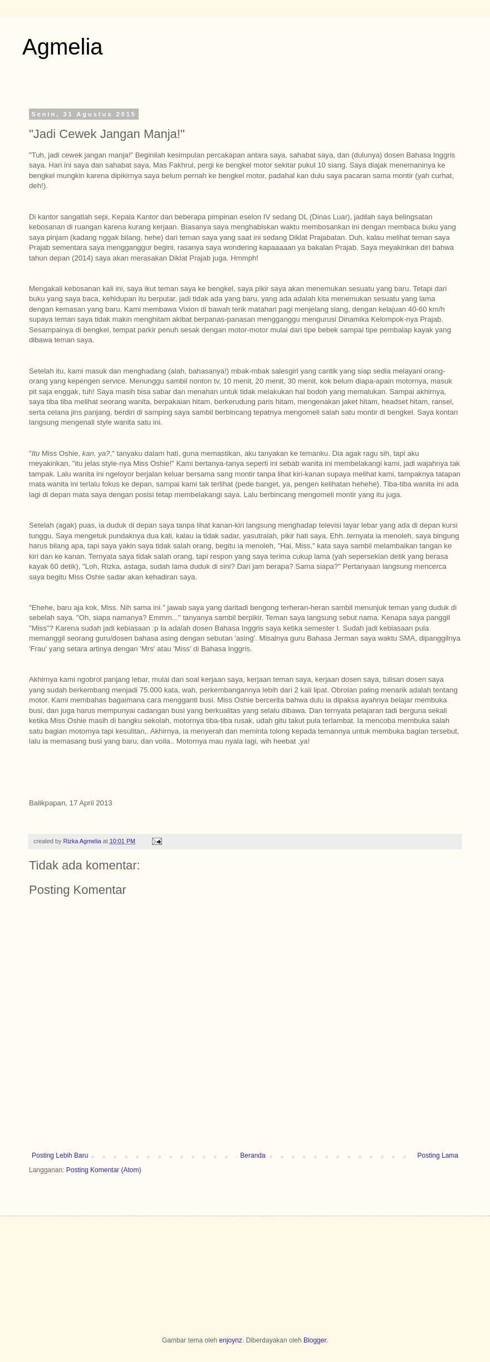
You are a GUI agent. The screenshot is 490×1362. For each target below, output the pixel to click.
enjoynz (230, 1340)
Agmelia (62, 47)
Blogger (314, 1340)
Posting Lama (438, 1155)
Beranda (252, 1155)
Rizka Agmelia (82, 841)
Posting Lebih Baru (60, 1155)
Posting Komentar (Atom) (103, 1170)
